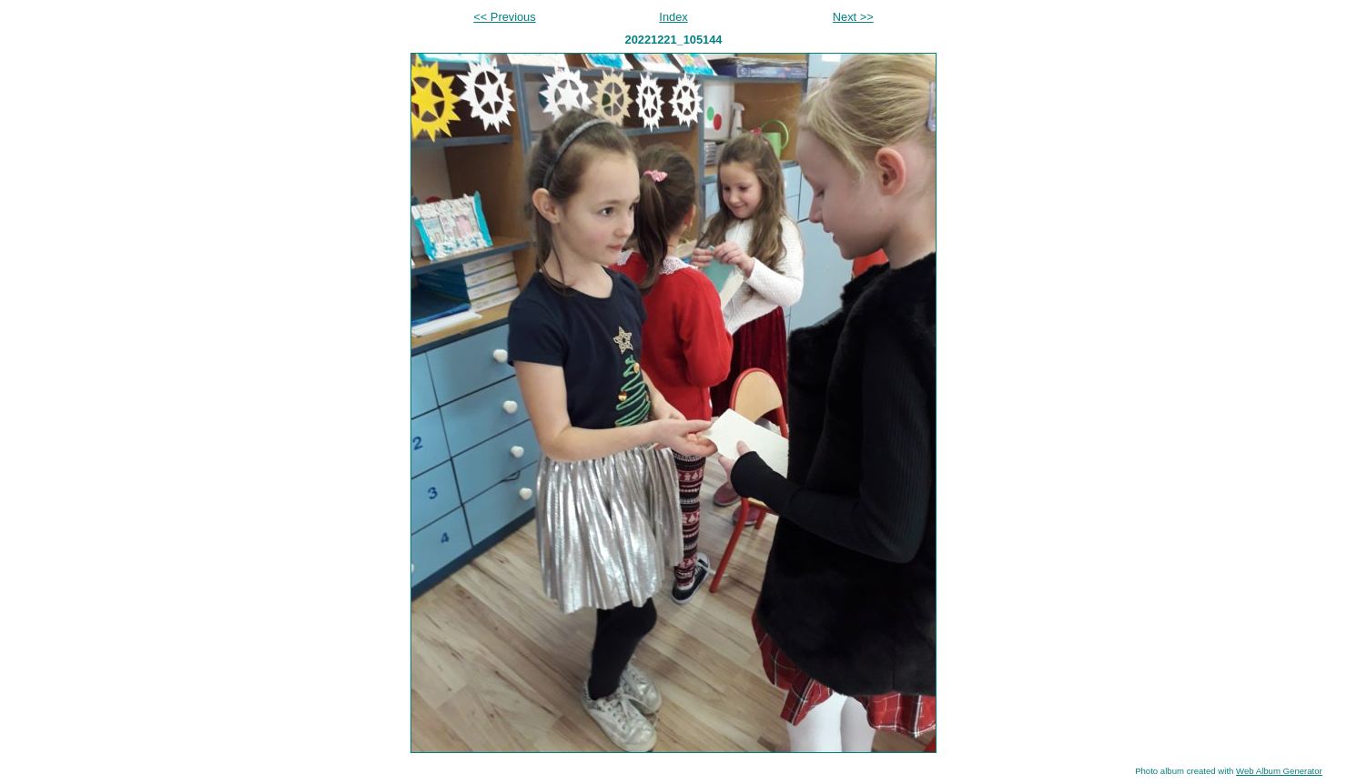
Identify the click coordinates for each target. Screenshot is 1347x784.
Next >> (853, 17)
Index (673, 17)
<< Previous (504, 17)
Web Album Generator (1279, 771)
